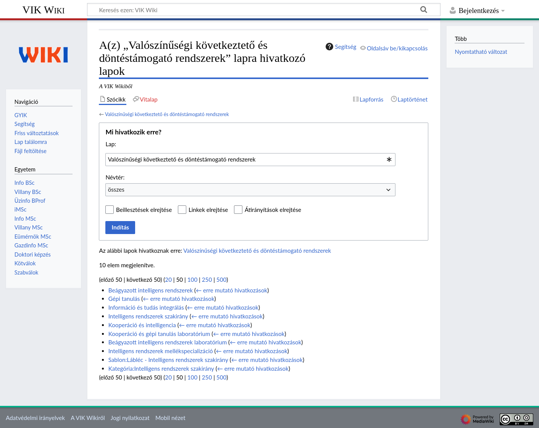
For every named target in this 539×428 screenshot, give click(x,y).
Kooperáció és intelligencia (142, 324)
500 (221, 279)
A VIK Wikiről (88, 417)
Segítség (340, 46)
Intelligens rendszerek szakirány (148, 316)
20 (168, 279)
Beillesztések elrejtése (144, 209)
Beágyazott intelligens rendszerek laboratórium (167, 342)
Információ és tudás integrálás (146, 307)
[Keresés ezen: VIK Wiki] (263, 9)
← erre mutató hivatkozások (231, 290)
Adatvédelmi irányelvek (35, 417)
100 (192, 279)
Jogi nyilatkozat (130, 417)
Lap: (110, 144)
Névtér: (114, 177)
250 (207, 279)
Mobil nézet (170, 417)
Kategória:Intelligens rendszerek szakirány (161, 368)
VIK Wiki (44, 10)
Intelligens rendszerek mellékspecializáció (160, 350)
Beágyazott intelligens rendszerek (150, 290)
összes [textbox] (116, 189)
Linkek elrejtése (208, 209)
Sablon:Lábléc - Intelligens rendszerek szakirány (168, 359)
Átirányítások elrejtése (273, 209)
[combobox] (250, 159)
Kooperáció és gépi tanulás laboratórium (159, 333)
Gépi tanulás (124, 298)
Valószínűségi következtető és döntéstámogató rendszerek (167, 114)
